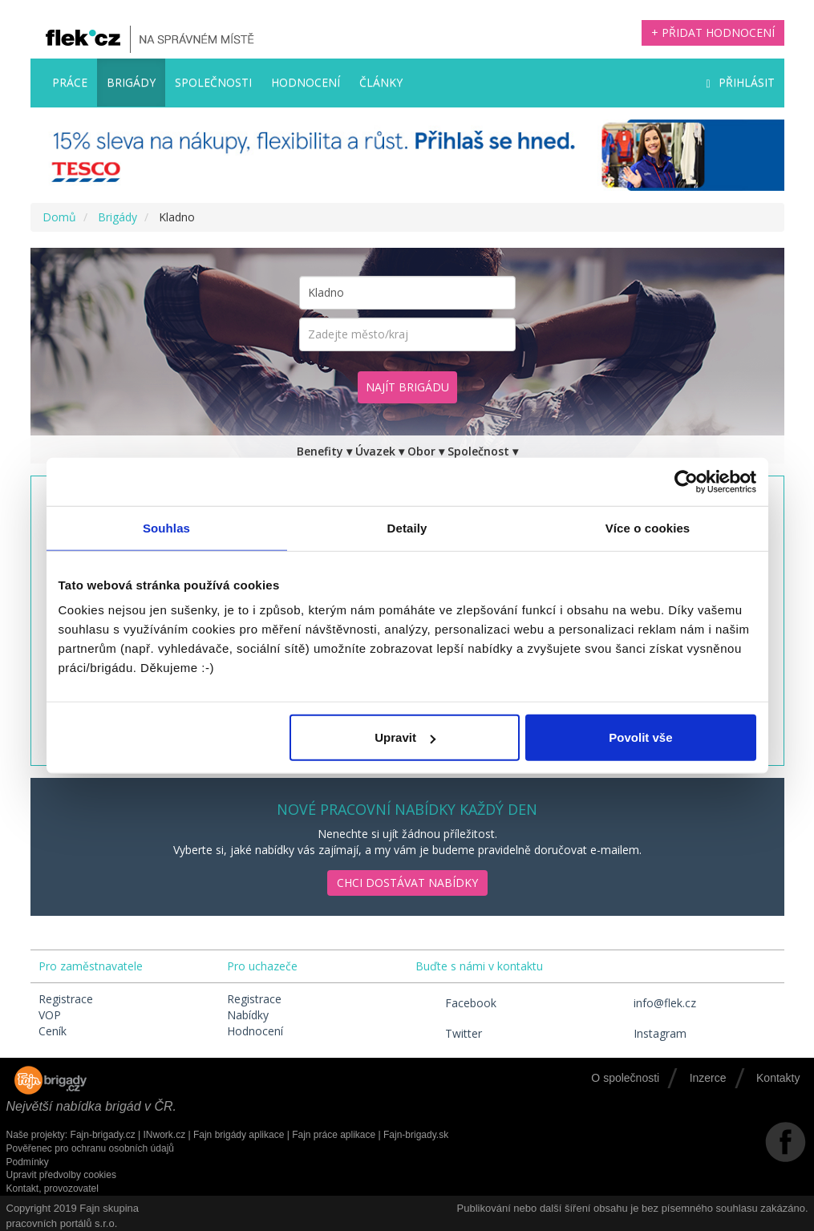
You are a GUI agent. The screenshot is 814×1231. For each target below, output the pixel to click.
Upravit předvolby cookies (61, 1174)
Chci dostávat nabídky (407, 882)
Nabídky (248, 1014)
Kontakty (778, 1077)
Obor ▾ (425, 451)
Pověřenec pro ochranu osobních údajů (90, 1148)
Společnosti (213, 82)
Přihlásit (740, 82)
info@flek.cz (650, 1002)
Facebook (455, 1002)
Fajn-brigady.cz (103, 1134)
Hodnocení (305, 82)
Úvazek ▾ (379, 451)
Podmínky (27, 1162)
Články (381, 82)
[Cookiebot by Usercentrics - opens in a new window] (686, 481)
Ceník (52, 1031)
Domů (59, 217)
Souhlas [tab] (166, 527)
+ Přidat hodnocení (713, 32)
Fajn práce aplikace (333, 1134)
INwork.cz (164, 1134)
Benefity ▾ (324, 451)
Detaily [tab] (407, 527)
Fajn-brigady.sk (415, 1134)
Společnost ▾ (482, 451)
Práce (69, 82)
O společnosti (625, 1077)
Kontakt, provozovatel (52, 1188)
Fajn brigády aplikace (238, 1134)
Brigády (131, 82)
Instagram (645, 1033)
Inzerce (708, 1077)
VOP (49, 1014)
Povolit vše (640, 737)
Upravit (405, 737)
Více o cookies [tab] (647, 527)
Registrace (65, 998)
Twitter (448, 1033)
